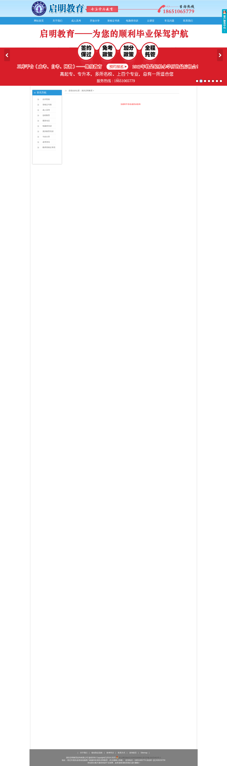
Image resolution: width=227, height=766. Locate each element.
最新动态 (46, 121)
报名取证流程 (96, 753)
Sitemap (144, 753)
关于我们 (57, 20)
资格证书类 (113, 20)
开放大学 (95, 20)
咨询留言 (133, 753)
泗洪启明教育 (86, 91)
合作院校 (46, 99)
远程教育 (46, 115)
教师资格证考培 (48, 147)
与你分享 (46, 137)
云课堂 (150, 20)
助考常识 (110, 753)
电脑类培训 (132, 20)
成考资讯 (46, 142)
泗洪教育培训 (48, 131)
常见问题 (169, 20)
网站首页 (39, 20)
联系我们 (188, 20)
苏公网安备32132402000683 (129, 758)
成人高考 (76, 20)
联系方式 (121, 753)
